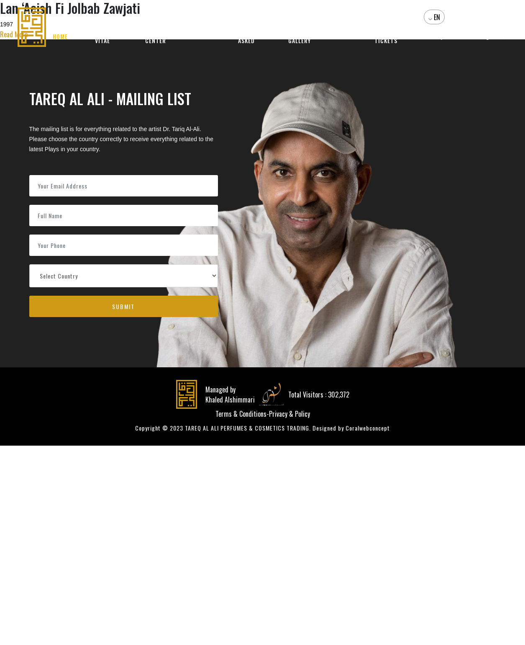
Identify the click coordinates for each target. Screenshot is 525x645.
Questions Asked (247, 36)
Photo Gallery (300, 36)
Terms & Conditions (240, 414)
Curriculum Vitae (103, 36)
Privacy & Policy (289, 414)
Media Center (156, 36)
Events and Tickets (385, 36)
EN (436, 18)
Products (199, 36)
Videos (339, 36)
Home (61, 36)
